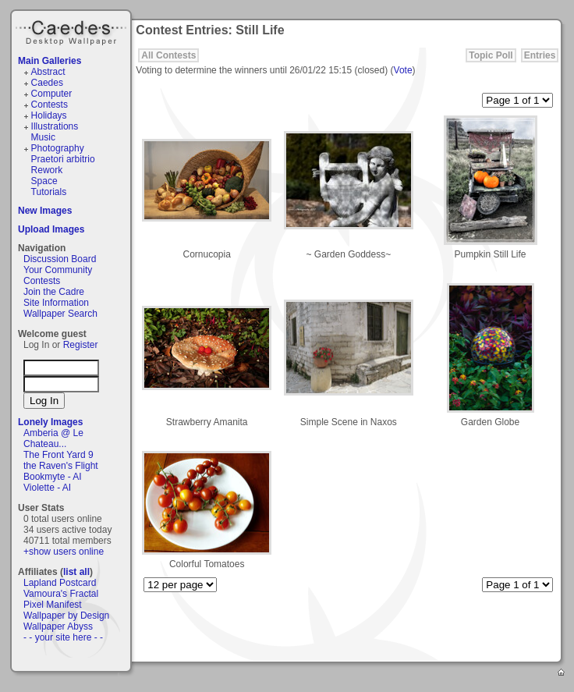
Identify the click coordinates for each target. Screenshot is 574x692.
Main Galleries (49, 60)
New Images (45, 210)
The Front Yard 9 (58, 454)
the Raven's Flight (60, 465)
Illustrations (55, 126)
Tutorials (49, 191)
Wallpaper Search (60, 313)
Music (43, 137)
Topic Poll (490, 55)
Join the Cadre (53, 291)
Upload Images (51, 229)
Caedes (72, 30)
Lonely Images (50, 422)
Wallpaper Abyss (58, 626)
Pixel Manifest (52, 604)
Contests (49, 104)
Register (80, 344)
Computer (52, 93)
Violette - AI (47, 487)
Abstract (48, 71)
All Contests (168, 55)
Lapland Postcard (59, 582)
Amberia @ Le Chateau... (53, 438)
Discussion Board (59, 259)
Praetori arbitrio (63, 159)
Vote (403, 70)
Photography (57, 148)
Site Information (56, 302)
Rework (47, 170)
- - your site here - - (63, 637)
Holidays (49, 115)
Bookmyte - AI (52, 476)
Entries (540, 55)
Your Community (57, 269)
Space (44, 181)
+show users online (63, 551)
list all (76, 571)
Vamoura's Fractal (60, 593)
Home (562, 673)
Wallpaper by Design (66, 615)
